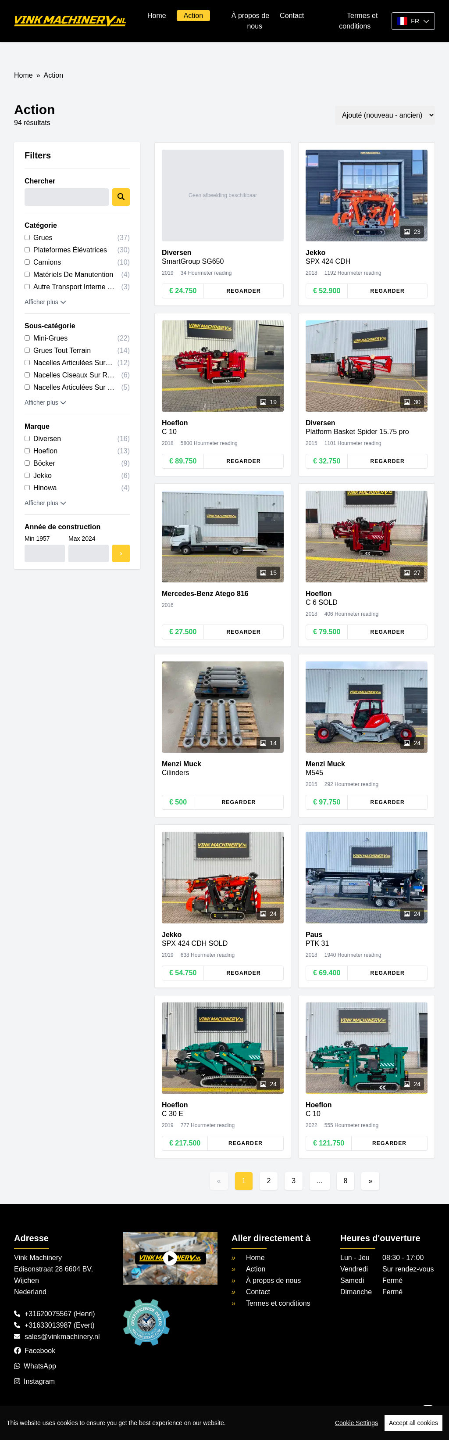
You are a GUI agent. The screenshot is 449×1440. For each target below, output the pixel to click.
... (319, 1181)
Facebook (34, 1350)
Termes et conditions (278, 1303)
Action (193, 15)
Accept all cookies (413, 1422)
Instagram (34, 1381)
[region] (224, 1423)
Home (156, 15)
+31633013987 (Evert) (60, 1325)
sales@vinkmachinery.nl (62, 1336)
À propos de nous (273, 1280)
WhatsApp (35, 1366)
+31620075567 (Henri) (60, 1314)
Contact (292, 15)
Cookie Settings (356, 1422)
